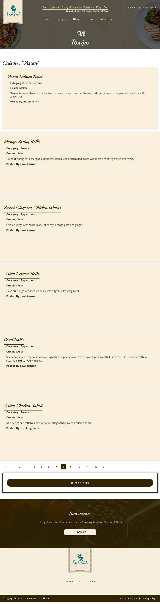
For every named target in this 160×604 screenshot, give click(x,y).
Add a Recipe (80, 482)
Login (130, 7)
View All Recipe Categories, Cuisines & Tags (86, 11)
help (93, 583)
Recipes (62, 19)
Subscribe (80, 532)
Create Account (147, 7)
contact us (72, 583)
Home (46, 19)
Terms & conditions (128, 600)
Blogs (76, 19)
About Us (106, 19)
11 (89, 466)
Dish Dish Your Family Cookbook (34, 600)
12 (98, 466)
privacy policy (149, 600)
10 (80, 466)
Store (90, 19)
